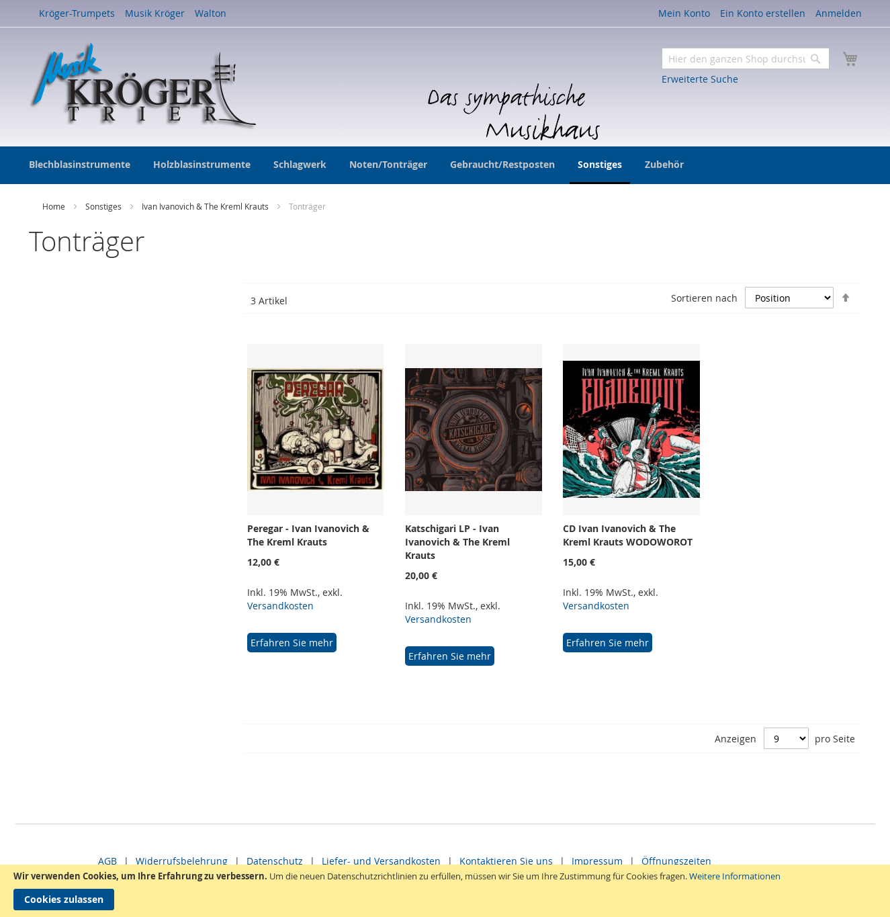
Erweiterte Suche (700, 79)
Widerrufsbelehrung (182, 861)
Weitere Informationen (735, 876)
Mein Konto (684, 13)
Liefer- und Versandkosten (381, 861)
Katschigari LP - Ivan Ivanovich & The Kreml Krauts (457, 542)
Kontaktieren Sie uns (506, 861)
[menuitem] (79, 164)
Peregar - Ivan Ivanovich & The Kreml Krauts (308, 535)
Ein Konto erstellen (762, 13)
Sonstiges (104, 206)
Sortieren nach (704, 298)
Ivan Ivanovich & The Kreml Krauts (206, 206)
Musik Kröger (155, 13)
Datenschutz (275, 861)
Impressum (597, 861)
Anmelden (838, 13)
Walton (210, 13)
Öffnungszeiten (676, 861)
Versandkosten (280, 605)
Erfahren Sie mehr (292, 642)
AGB (107, 861)
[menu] (445, 165)
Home (54, 206)
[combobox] (746, 58)
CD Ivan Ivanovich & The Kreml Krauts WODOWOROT (628, 535)
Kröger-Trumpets (77, 13)
